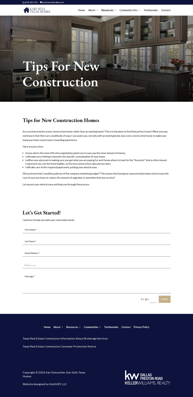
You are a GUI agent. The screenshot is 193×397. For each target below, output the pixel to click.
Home (81, 10)
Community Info (128, 10)
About (91, 10)
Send (164, 299)
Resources (107, 10)
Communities (91, 327)
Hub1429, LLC (58, 384)
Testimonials (151, 10)
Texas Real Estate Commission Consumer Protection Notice (59, 346)
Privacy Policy (141, 327)
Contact (166, 10)
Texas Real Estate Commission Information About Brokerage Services (65, 338)
